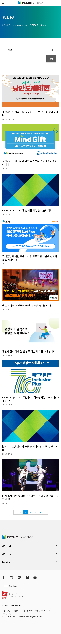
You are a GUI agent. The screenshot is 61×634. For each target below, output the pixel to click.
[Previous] (16, 512)
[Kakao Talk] (19, 577)
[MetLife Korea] (17, 537)
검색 (51, 58)
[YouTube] (35, 577)
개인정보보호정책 (15, 606)
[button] (3, 3)
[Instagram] (11, 577)
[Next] (45, 512)
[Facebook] (3, 577)
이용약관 (5, 606)
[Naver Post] (27, 577)
